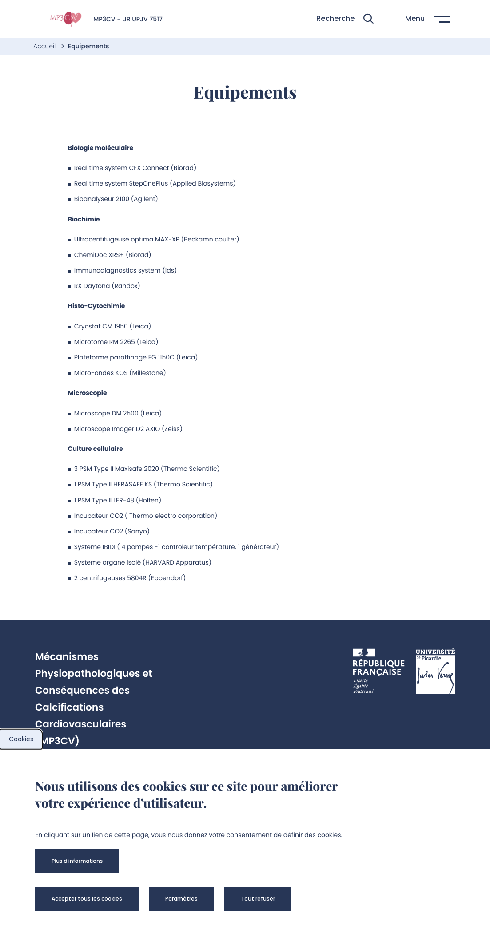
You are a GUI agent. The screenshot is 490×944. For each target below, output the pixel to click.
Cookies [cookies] (21, 739)
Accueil (45, 46)
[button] (345, 19)
